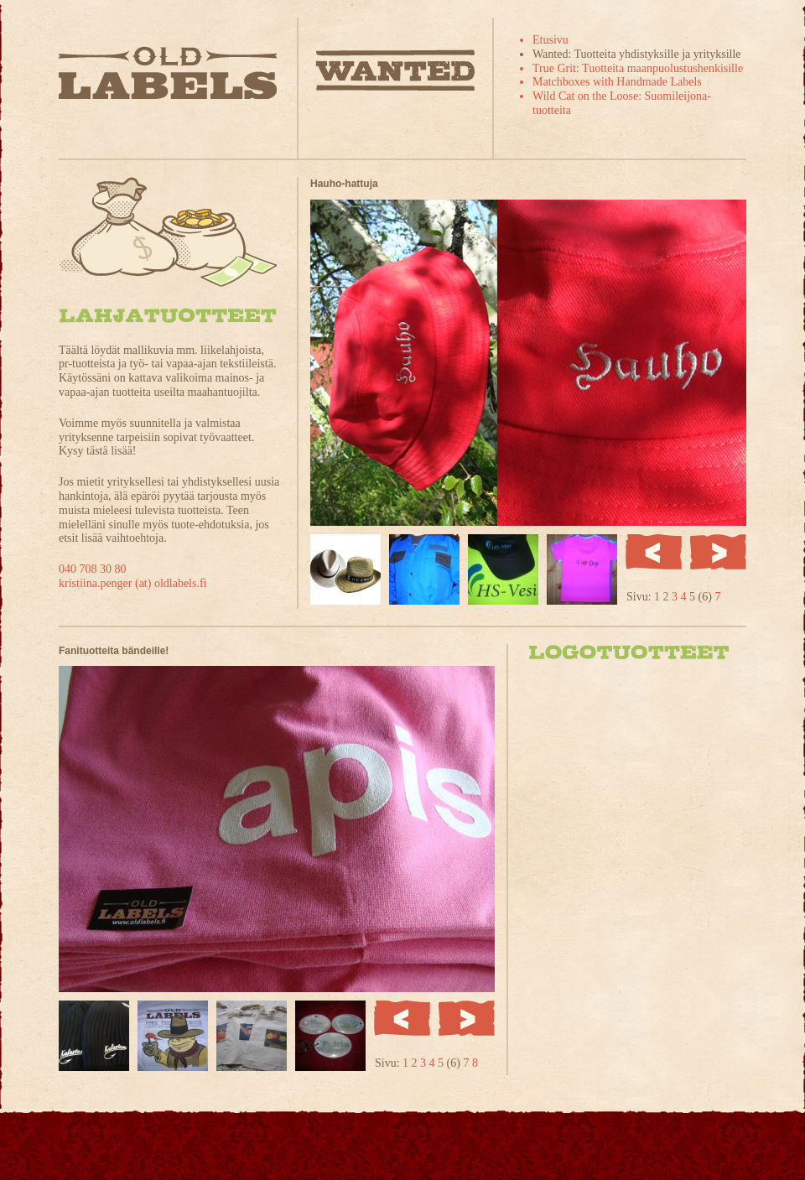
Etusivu (550, 40)
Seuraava (718, 551)
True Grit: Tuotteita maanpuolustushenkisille (637, 68)
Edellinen (654, 551)
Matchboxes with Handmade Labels (617, 81)
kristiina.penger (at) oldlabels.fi (133, 583)
